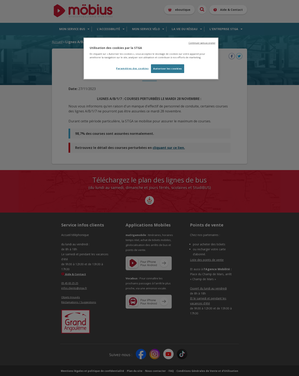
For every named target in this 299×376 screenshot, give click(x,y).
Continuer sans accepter (202, 42)
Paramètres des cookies (132, 68)
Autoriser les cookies (167, 68)
